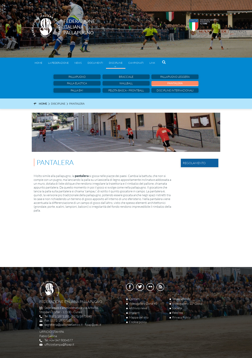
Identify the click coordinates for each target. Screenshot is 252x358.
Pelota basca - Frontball (126, 90)
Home (38, 62)
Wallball (126, 83)
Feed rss (177, 313)
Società (177, 308)
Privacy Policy (181, 317)
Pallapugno (77, 76)
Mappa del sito (139, 317)
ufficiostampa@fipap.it (59, 344)
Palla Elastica (77, 83)
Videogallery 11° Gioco (187, 303)
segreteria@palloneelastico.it (63, 325)
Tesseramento (181, 299)
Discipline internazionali (175, 90)
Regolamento (193, 163)
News (78, 62)
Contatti (134, 299)
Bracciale (126, 76)
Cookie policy (138, 322)
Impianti (134, 313)
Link (152, 62)
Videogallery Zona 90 (143, 303)
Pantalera (175, 83)
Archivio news (138, 308)
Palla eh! (77, 90)
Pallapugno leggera (175, 76)
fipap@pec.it (93, 325)
